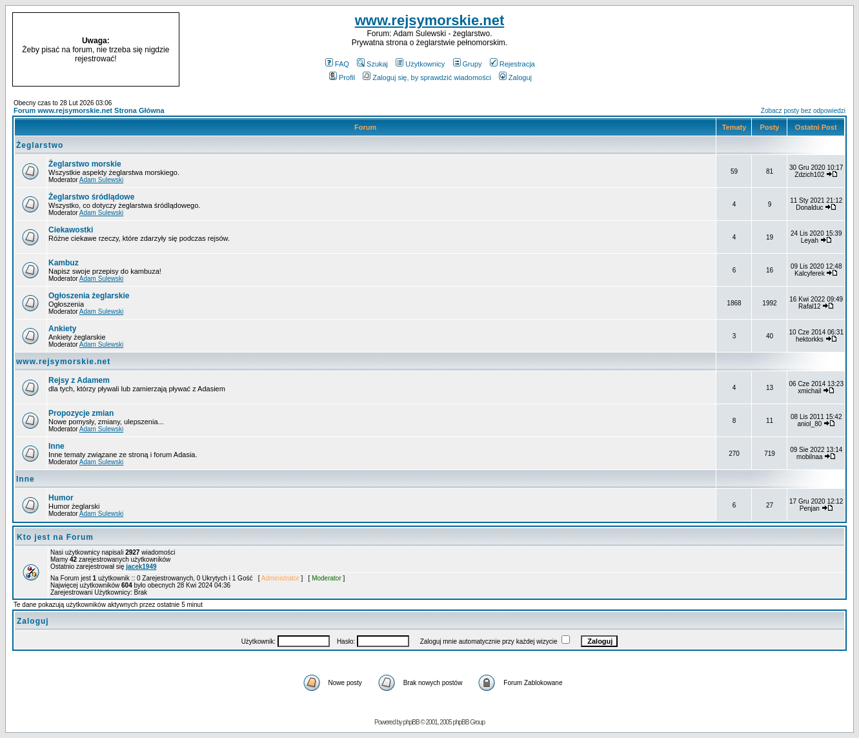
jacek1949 (141, 566)
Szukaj (372, 64)
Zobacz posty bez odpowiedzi (803, 110)
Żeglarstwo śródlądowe (91, 196)
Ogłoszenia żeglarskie (88, 295)
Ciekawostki (70, 229)
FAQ (337, 64)
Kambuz (63, 262)
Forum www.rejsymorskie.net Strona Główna (89, 110)
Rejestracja (512, 64)
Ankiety (62, 328)
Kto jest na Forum (55, 537)
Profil (342, 77)
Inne (56, 446)
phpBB (411, 722)
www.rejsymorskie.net (430, 20)
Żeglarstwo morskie (84, 164)
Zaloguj (515, 77)
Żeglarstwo (39, 145)
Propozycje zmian (81, 413)
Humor (61, 497)
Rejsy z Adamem (79, 380)
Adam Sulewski (101, 179)
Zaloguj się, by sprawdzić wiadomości (426, 77)
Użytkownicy (420, 64)
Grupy (467, 64)
